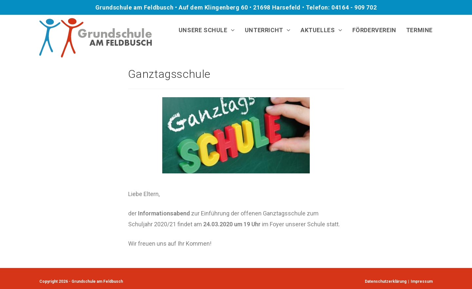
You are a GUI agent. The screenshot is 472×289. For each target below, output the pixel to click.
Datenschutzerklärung (385, 281)
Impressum (422, 281)
